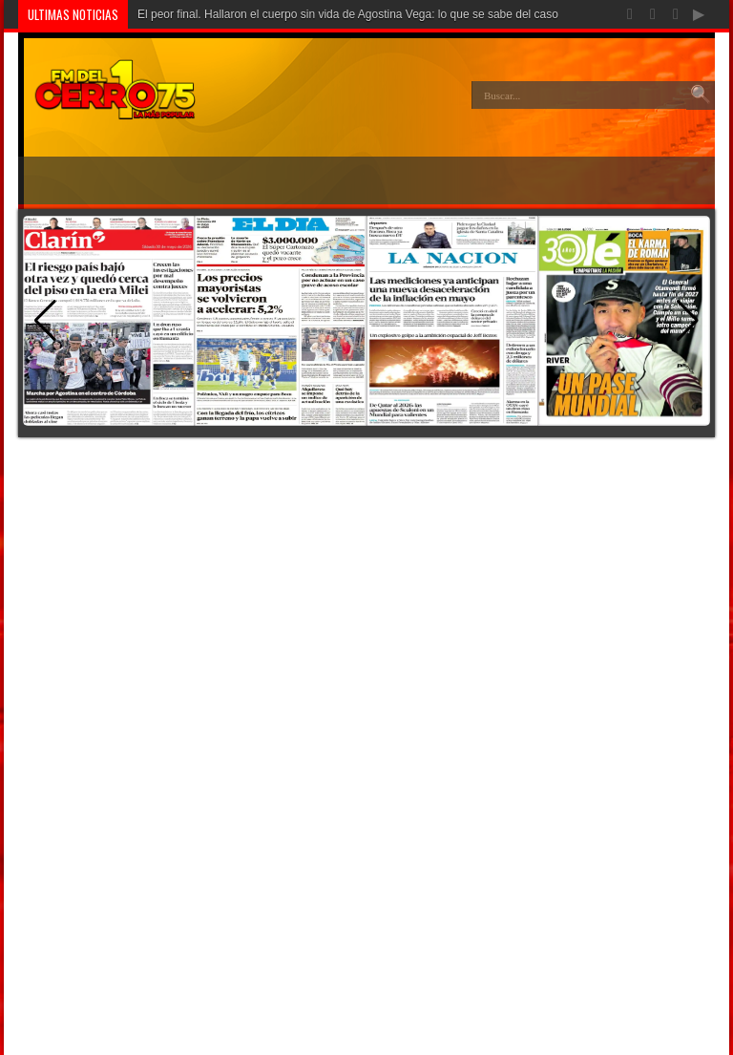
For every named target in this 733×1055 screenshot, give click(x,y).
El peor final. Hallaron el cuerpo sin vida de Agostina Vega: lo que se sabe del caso (347, 14)
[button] (688, 321)
